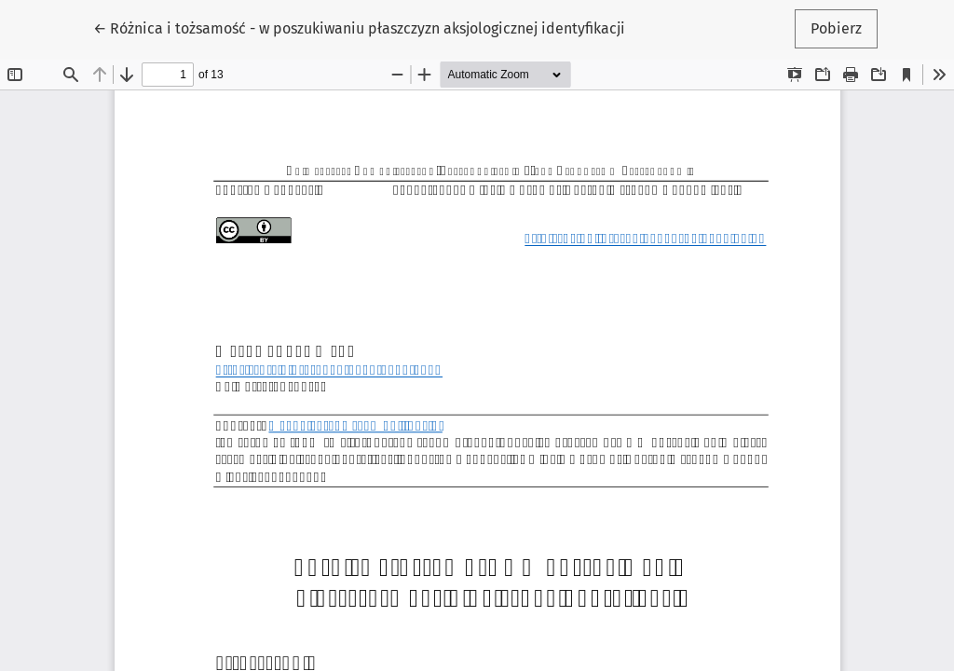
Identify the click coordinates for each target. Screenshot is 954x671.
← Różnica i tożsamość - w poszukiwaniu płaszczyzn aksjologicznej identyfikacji (359, 27)
